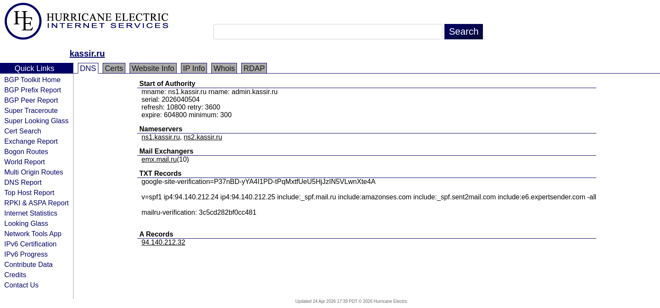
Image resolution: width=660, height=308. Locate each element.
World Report (24, 162)
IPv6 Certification (30, 244)
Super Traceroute (31, 110)
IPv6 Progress (26, 254)
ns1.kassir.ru (161, 137)
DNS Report (22, 182)
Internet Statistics (30, 213)
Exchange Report (31, 141)
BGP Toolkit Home (32, 79)
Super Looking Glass (36, 120)
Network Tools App (33, 233)
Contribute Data (28, 264)
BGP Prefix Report (32, 90)
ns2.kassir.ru (202, 137)
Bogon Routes (26, 151)
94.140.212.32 (163, 242)
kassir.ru (87, 53)
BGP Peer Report (31, 100)
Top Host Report (29, 192)
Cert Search (22, 131)
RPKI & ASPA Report (36, 203)
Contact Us (21, 285)
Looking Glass (26, 223)
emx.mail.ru (159, 159)
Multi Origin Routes (33, 172)
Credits (15, 274)
